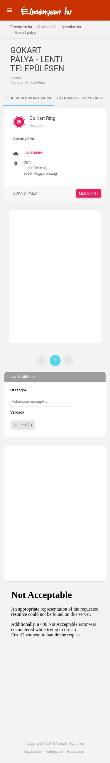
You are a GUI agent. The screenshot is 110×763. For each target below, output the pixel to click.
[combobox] (41, 402)
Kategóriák (54, 751)
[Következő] (69, 360)
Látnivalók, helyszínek (80, 98)
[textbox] (41, 402)
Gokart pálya (25, 193)
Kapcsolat (75, 751)
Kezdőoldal (32, 751)
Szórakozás (71, 27)
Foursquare (32, 152)
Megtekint (88, 193)
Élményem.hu (21, 27)
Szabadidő (46, 27)
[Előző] (42, 360)
